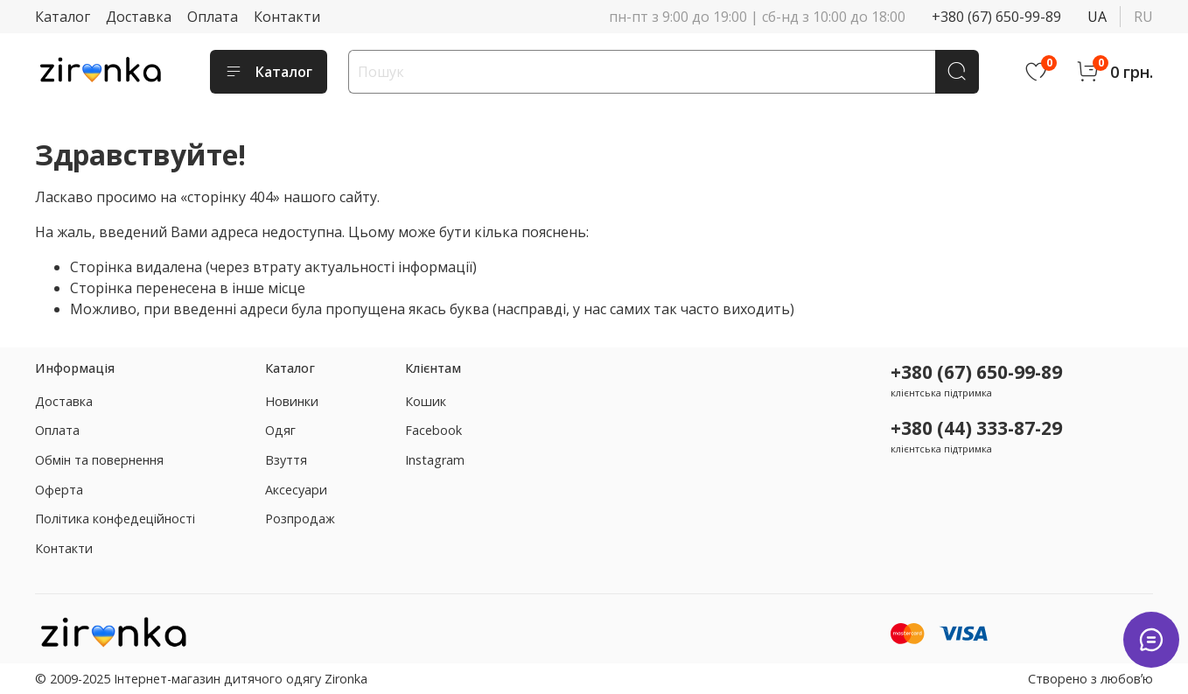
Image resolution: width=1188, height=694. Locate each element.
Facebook (433, 430)
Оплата (212, 16)
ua (1097, 16)
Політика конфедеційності (115, 518)
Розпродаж (300, 518)
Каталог (62, 16)
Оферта (59, 489)
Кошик (425, 401)
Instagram (435, 460)
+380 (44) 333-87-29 (976, 428)
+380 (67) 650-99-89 (996, 16)
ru (1143, 16)
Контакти (287, 16)
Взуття (286, 460)
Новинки (291, 401)
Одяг (280, 430)
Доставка (138, 16)
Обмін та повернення (99, 460)
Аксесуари (296, 489)
